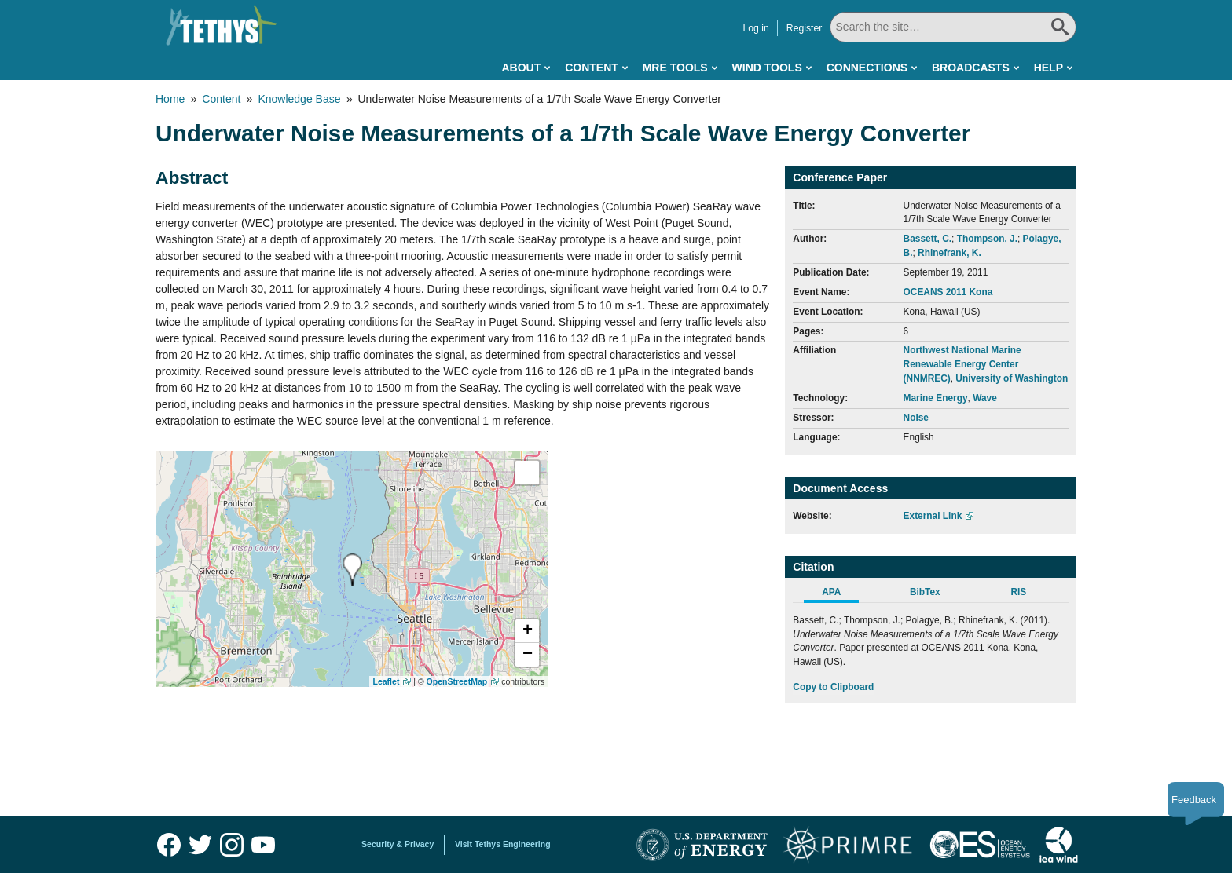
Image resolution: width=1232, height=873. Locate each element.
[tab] (839, 594)
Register (804, 28)
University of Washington (1011, 378)
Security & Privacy (397, 844)
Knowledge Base (299, 99)
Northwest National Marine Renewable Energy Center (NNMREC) (962, 364)
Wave (985, 398)
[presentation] (352, 569)
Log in (755, 28)
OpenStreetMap (457, 681)
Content (591, 67)
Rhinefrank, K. (949, 252)
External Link (933, 515)
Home (170, 99)
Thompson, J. (987, 238)
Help (1048, 67)
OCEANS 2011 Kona (948, 292)
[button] (527, 631)
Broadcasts (971, 67)
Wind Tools (767, 67)
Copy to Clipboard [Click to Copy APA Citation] (833, 686)
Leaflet (386, 681)
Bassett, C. (928, 238)
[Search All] (953, 27)
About (521, 67)
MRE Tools (675, 67)
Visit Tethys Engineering (503, 844)
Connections (867, 67)
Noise (916, 417)
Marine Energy (936, 398)
